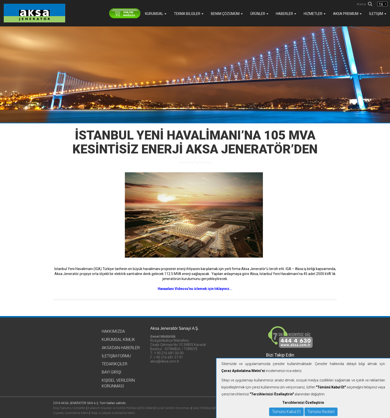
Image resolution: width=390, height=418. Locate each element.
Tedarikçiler (114, 364)
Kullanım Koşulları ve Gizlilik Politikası (113, 408)
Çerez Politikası (202, 408)
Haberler (286, 14)
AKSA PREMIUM (347, 14)
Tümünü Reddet (321, 411)
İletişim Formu (116, 356)
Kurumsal (155, 14)
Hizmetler (315, 14)
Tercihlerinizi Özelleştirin (303, 403)
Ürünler (259, 14)
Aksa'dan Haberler (121, 347)
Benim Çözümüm (227, 14)
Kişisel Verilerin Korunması (172, 408)
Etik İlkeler (146, 408)
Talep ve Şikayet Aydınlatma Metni (113, 413)
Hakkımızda (113, 331)
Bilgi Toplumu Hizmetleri (69, 408)
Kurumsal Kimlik (118, 339)
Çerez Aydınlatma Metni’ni (243, 371)
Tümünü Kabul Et (286, 411)
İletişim (377, 14)
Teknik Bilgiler (188, 14)
